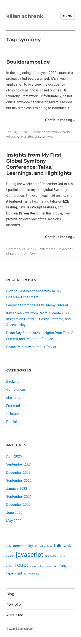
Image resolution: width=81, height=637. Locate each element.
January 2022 (16, 489)
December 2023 (18, 473)
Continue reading (60, 119)
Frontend (13, 406)
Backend (39, 132)
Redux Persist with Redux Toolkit (31, 347)
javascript (26, 136)
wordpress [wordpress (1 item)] (34, 573)
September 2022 (19, 481)
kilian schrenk (24, 16)
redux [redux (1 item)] (33, 566)
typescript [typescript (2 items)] (14, 573)
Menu (67, 16)
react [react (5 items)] (21, 565)
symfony (47, 136)
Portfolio (53, 132)
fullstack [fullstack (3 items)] (62, 545)
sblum (17, 253)
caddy (67, 132)
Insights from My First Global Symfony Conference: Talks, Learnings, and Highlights (39, 164)
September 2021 (19, 497)
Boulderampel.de (28, 62)
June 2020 (14, 513)
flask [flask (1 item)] (49, 546)
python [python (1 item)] (9, 566)
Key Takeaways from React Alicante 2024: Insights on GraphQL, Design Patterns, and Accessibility (38, 319)
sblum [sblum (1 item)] (41, 566)
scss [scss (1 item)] (48, 566)
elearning (13, 397)
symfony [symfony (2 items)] (60, 565)
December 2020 (18, 505)
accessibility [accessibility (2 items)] (23, 546)
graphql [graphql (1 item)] (10, 556)
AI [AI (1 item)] (36, 546)
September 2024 (19, 464)
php (37, 136)
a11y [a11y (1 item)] (8, 546)
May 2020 (13, 521)
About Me (14, 615)
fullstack (12, 136)
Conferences (46, 249)
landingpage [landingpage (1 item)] (51, 556)
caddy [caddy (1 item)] (42, 546)
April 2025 (14, 456)
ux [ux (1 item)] (25, 573)
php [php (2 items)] (63, 555)
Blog (10, 594)
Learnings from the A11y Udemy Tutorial (37, 305)
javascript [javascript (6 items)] (29, 554)
